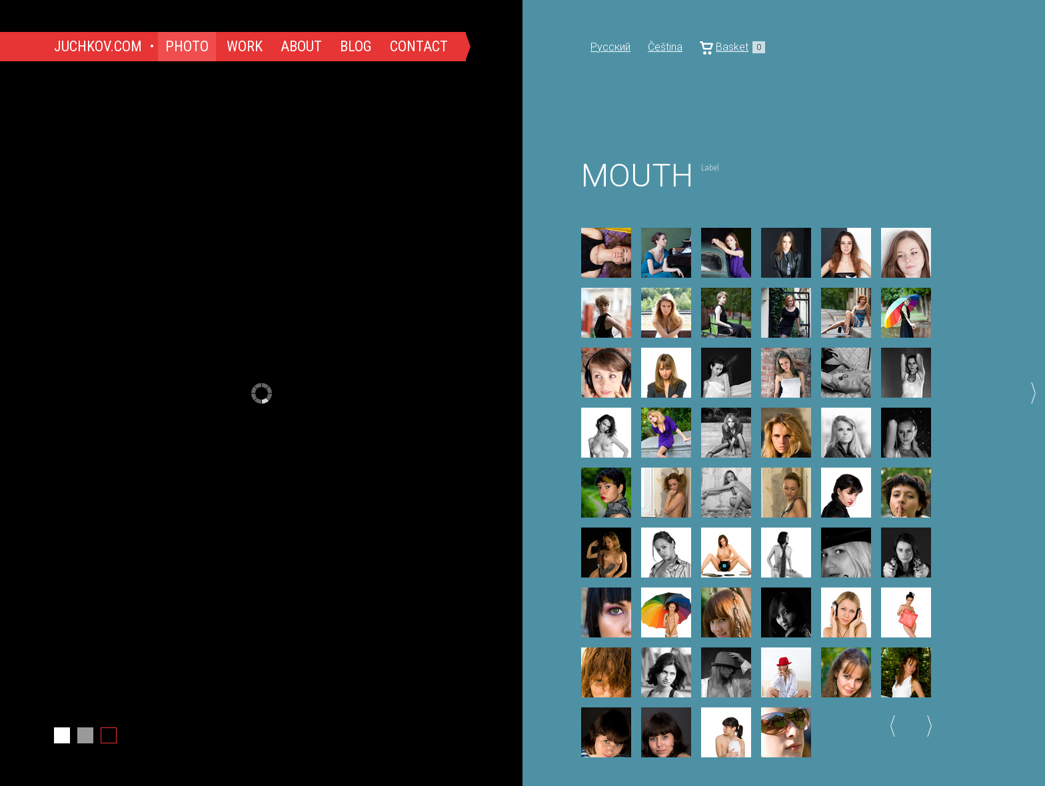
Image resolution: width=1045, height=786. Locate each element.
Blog (356, 46)
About (301, 46)
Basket (732, 48)
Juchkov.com (98, 46)
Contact (419, 46)
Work (245, 46)
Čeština (665, 47)
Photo (187, 46)
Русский (610, 47)
